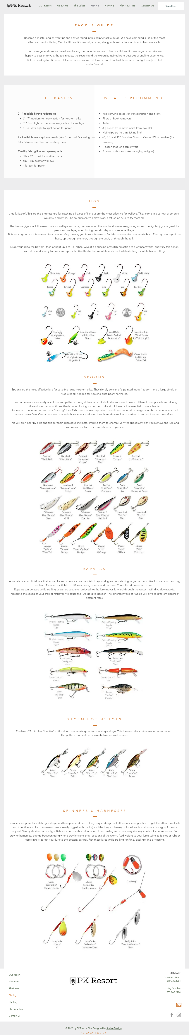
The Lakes (14, 988)
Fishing (12, 995)
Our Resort (14, 974)
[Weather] (171, 6)
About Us (14, 981)
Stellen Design (114, 1028)
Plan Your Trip (16, 1008)
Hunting (13, 1002)
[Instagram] (179, 1015)
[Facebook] (172, 1015)
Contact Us (14, 1015)
